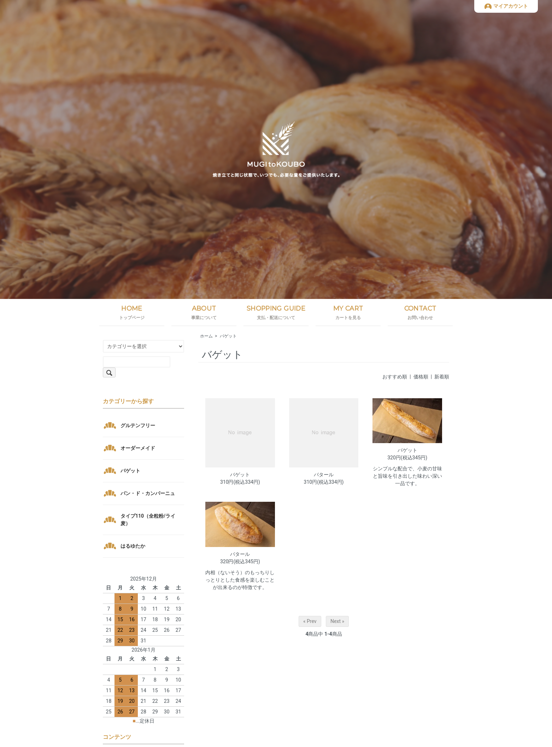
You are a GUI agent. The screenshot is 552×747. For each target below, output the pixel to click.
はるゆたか (133, 546)
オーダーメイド (138, 448)
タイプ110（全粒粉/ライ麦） (148, 519)
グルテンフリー (138, 425)
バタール (324, 474)
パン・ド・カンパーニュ (148, 493)
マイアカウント (510, 6)
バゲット (228, 336)
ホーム (206, 336)
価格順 (420, 377)
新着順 (441, 377)
